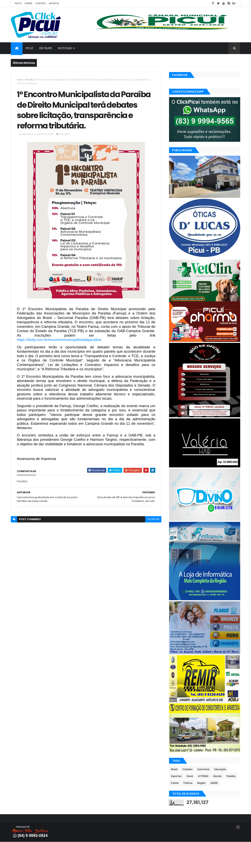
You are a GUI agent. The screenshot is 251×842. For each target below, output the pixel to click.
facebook (153, 519)
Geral (189, 776)
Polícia (175, 783)
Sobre (28, 3)
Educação (220, 769)
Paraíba (30, 79)
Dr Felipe (45, 48)
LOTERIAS (203, 776)
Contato (40, 3)
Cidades (187, 769)
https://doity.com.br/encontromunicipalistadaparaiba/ (59, 340)
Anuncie (54, 3)
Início (18, 3)
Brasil (174, 769)
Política (188, 783)
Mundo (217, 776)
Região (201, 783)
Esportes (176, 776)
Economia (203, 769)
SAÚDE (214, 783)
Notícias (65, 48)
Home (20, 79)
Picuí (29, 48)
